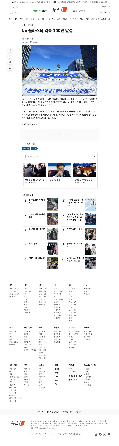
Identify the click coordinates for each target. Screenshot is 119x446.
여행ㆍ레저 (12, 388)
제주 (70, 321)
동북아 (56, 289)
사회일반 (27, 313)
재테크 (26, 347)
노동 (25, 299)
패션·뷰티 (42, 350)
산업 (40, 328)
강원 (70, 299)
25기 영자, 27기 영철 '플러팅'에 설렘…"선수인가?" (63, 2)
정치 (11, 285)
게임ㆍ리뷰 (72, 345)
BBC (70, 369)
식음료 (41, 353)
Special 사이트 (90, 365)
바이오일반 (87, 339)
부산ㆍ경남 (72, 315)
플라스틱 (26, 148)
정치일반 (12, 297)
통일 (85, 291)
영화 (25, 374)
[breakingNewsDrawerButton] (14, 7)
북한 (11, 328)
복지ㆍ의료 (87, 331)
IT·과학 (72, 328)
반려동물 (12, 395)
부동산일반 (57, 331)
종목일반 (42, 388)
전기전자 (42, 337)
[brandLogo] (59, 9)
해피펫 (44, 11)
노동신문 (82, 11)
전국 (70, 285)
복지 (25, 297)
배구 (40, 380)
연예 (26, 365)
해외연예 (27, 380)
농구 (40, 382)
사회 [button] (23, 25)
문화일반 (12, 380)
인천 (70, 297)
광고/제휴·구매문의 (53, 412)
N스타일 (27, 385)
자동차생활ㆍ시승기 (15, 398)
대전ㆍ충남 (72, 305)
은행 (25, 337)
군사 (10, 334)
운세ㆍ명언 (12, 390)
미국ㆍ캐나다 (58, 291)
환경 (25, 302)
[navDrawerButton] (10, 7)
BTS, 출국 (33, 243)
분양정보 (57, 337)
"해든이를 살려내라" (37, 258)
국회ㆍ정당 (12, 291)
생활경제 (42, 347)
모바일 (71, 337)
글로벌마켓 (72, 372)
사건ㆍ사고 (27, 289)
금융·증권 (28, 328)
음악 (25, 377)
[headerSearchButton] (17, 7)
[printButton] (10, 68)
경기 (70, 294)
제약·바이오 (88, 334)
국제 (55, 285)
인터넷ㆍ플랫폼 (74, 331)
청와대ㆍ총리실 (14, 289)
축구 (40, 374)
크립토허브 (37, 11)
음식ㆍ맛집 (12, 401)
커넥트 (104, 7)
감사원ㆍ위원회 (14, 294)
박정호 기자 (29, 39)
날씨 (25, 305)
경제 (40, 285)
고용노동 (42, 299)
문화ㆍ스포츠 (13, 342)
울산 (70, 318)
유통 (40, 345)
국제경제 (57, 305)
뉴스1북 (86, 382)
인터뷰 (26, 382)
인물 (25, 307)
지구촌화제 (57, 315)
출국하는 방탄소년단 (37, 229)
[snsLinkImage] (96, 434)
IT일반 (71, 339)
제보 (108, 7)
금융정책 (27, 334)
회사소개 (40, 412)
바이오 (86, 328)
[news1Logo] (18, 423)
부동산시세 (57, 339)
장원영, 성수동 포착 (74, 229)
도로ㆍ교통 (12, 393)
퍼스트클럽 (87, 385)
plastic (34, 148)
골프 (40, 385)
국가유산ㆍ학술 (14, 377)
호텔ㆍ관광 (42, 355)
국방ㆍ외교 (87, 289)
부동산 (56, 328)
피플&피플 (57, 313)
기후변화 (57, 307)
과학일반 (72, 347)
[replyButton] (10, 56)
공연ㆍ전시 (12, 369)
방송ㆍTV (27, 372)
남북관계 (12, 345)
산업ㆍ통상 (42, 294)
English (74, 11)
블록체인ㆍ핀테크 (30, 350)
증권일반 (27, 342)
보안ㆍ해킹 (72, 342)
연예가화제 (27, 369)
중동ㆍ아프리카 (59, 299)
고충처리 (78, 412)
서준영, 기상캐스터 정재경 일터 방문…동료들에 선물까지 (25, 2)
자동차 (41, 339)
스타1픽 (86, 374)
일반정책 (57, 334)
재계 (40, 334)
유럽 (55, 297)
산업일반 (42, 331)
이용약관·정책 (67, 412)
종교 (10, 374)
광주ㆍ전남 (72, 310)
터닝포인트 (87, 380)
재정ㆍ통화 (42, 291)
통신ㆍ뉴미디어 (74, 334)
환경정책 (42, 305)
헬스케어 (87, 337)
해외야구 (42, 372)
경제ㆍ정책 (42, 289)
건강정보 (12, 385)
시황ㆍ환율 (27, 345)
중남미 (56, 302)
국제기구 (57, 310)
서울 (70, 291)
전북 (70, 307)
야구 (40, 369)
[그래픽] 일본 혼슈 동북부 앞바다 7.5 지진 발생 (75, 203)
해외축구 (42, 377)
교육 (25, 294)
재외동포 (87, 294)
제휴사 (71, 365)
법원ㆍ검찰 (27, 291)
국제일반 (57, 318)
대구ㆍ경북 (72, 313)
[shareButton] (10, 50)
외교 (85, 285)
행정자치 (72, 289)
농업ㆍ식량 (42, 302)
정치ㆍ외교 (12, 331)
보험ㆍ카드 (27, 339)
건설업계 (57, 342)
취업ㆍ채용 (42, 358)
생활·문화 (13, 365)
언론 (10, 382)
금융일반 (27, 331)
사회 (26, 285)
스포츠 (41, 365)
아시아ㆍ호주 (58, 294)
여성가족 (27, 310)
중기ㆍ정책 (42, 342)
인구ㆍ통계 (42, 297)
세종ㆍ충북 (72, 302)
